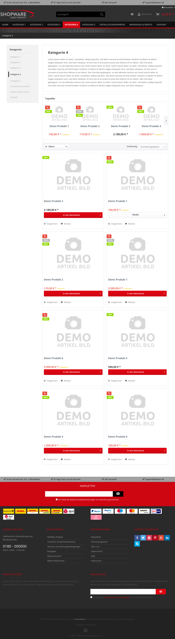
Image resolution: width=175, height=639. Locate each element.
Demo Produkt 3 (120, 126)
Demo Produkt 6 (53, 358)
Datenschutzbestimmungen (82, 499)
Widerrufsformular (56, 560)
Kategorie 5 (15, 81)
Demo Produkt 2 (90, 126)
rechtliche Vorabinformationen (61, 541)
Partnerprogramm (99, 541)
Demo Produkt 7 (117, 279)
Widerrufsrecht (54, 556)
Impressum (96, 560)
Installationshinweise (20, 86)
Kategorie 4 (15, 74)
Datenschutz (97, 551)
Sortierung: (132, 146)
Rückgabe (51, 551)
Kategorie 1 (15, 57)
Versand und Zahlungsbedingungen (63, 546)
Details (148, 214)
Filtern (50, 146)
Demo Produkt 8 (117, 436)
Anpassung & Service (20, 91)
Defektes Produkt (55, 537)
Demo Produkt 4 (151, 126)
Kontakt (13, 97)
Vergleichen (51, 223)
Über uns (95, 546)
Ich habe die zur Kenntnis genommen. (88, 499)
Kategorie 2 (15, 62)
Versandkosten (80, 619)
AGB (93, 556)
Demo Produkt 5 (117, 358)
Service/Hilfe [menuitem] (167, 7)
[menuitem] (80, 14)
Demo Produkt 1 (59, 126)
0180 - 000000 (15, 546)
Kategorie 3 (15, 67)
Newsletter (96, 537)
